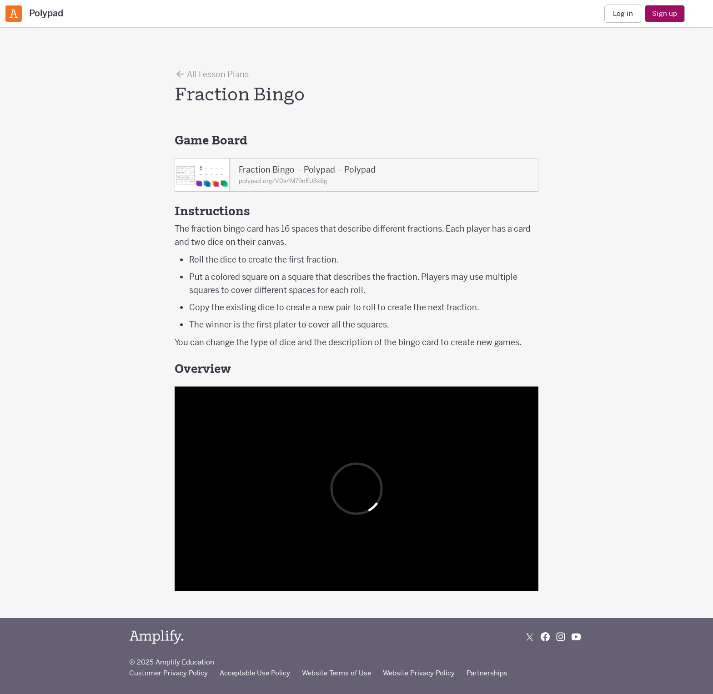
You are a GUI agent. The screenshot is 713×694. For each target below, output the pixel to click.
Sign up (664, 13)
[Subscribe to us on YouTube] (576, 636)
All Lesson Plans (212, 74)
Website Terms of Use (336, 673)
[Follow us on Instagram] (560, 636)
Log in (623, 13)
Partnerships (487, 673)
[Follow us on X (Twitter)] (529, 636)
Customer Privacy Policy (168, 673)
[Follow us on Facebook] (545, 636)
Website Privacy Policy (419, 673)
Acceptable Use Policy (255, 673)
